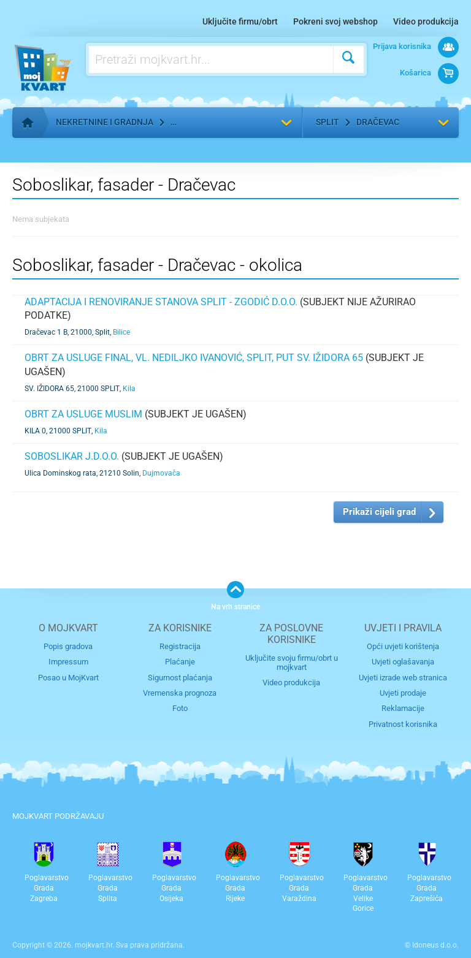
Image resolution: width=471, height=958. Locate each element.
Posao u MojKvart (68, 677)
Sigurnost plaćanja (180, 677)
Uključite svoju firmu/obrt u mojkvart (291, 662)
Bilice (121, 332)
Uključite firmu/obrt (240, 21)
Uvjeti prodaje (403, 693)
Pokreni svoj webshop (335, 21)
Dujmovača (161, 473)
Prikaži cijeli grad (379, 511)
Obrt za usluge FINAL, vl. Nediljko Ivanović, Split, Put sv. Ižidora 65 (194, 357)
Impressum (68, 661)
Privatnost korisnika (403, 724)
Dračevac (377, 122)
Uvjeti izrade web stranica (403, 677)
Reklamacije (402, 708)
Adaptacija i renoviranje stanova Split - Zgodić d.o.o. (161, 302)
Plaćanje (180, 661)
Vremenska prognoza (179, 693)
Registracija (180, 646)
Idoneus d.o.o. (435, 945)
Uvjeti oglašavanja (403, 661)
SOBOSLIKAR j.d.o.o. (72, 456)
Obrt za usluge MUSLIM (83, 414)
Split (327, 122)
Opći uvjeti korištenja (403, 646)
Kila (129, 388)
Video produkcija (426, 21)
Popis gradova (68, 646)
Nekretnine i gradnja (104, 122)
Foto (180, 708)
